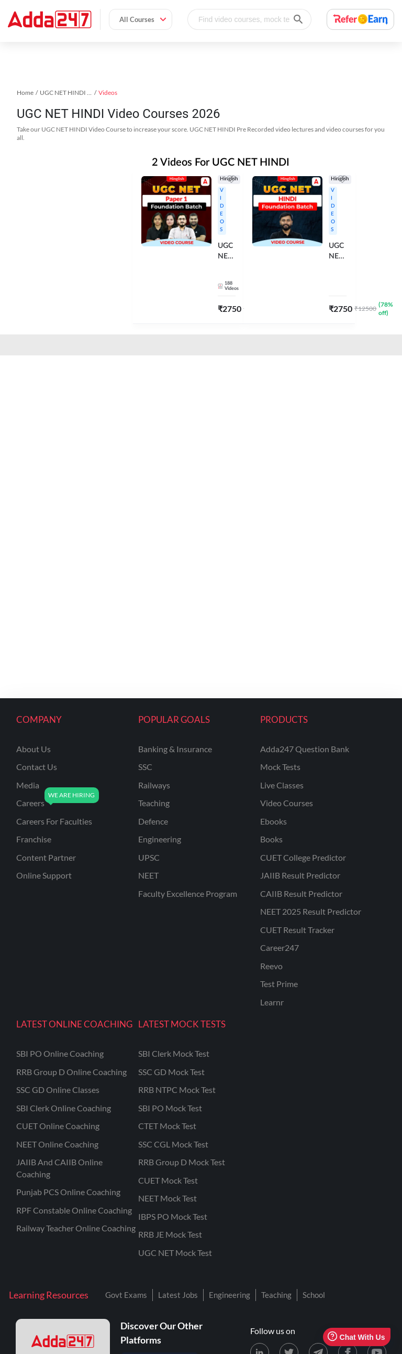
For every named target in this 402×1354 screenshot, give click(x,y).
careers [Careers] (30, 803)
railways (154, 785)
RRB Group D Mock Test (181, 1162)
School (314, 1294)
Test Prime (279, 984)
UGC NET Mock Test (175, 1253)
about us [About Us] (33, 749)
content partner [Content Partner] (46, 857)
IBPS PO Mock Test (172, 1216)
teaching (154, 803)
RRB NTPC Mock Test (177, 1090)
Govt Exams (126, 1294)
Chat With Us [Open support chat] (356, 1337)
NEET (148, 875)
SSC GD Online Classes (57, 1090)
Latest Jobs (178, 1294)
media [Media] (27, 785)
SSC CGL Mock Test (173, 1144)
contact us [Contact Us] (36, 767)
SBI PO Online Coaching (60, 1053)
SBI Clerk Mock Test (173, 1053)
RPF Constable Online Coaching (74, 1210)
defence (153, 821)
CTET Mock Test (167, 1126)
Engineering (229, 1294)
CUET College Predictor (303, 857)
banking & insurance (175, 749)
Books (271, 839)
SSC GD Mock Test (171, 1072)
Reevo (271, 966)
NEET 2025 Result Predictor (310, 911)
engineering (159, 839)
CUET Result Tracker (297, 930)
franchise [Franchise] (33, 839)
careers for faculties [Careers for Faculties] (54, 821)
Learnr (272, 1002)
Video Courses (286, 803)
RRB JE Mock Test (170, 1234)
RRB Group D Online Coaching (71, 1072)
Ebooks (273, 821)
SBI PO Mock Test (170, 1108)
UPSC (149, 857)
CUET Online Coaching (57, 1126)
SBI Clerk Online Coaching (63, 1108)
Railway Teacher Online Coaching (76, 1228)
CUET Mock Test (168, 1180)
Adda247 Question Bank (304, 749)
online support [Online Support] (44, 875)
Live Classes (282, 785)
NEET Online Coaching (57, 1144)
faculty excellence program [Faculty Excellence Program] (187, 893)
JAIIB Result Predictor (300, 875)
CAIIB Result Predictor (301, 893)
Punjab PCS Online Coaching (68, 1192)
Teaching (276, 1294)
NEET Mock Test (167, 1198)
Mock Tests (280, 767)
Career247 (279, 947)
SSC (145, 767)
